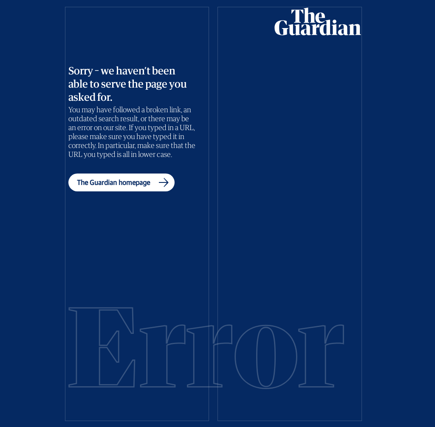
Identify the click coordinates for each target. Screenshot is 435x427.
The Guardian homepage (124, 182)
